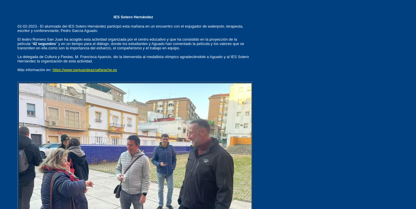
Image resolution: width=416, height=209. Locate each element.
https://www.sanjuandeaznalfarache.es (85, 70)
